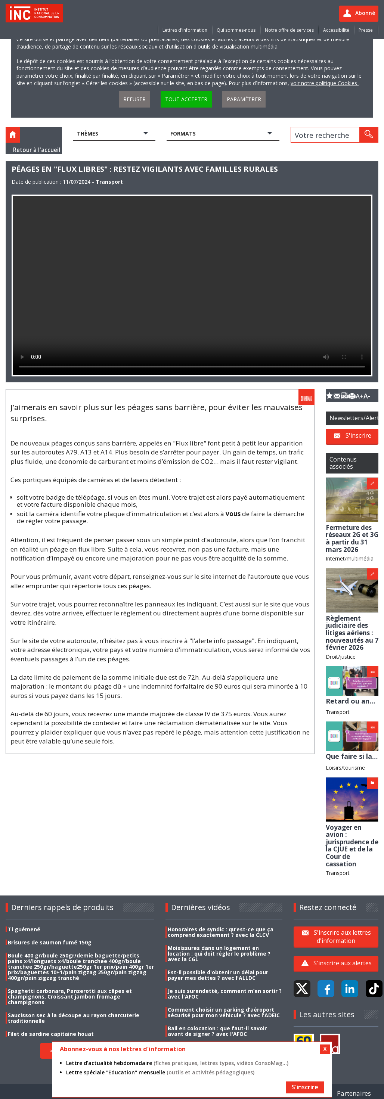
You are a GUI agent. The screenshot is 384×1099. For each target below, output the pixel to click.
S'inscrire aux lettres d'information (342, 936)
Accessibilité (336, 30)
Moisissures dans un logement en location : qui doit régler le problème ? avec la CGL (219, 953)
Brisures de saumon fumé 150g (50, 942)
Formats (183, 133)
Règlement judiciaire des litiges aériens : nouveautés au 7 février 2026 (352, 633)
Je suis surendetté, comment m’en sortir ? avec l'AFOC (225, 993)
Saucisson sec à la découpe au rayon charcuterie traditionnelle (73, 1018)
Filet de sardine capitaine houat (51, 1033)
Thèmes (87, 133)
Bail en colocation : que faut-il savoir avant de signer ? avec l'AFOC (217, 1031)
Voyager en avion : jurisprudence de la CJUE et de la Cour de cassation (352, 845)
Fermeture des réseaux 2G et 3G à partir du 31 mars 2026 (352, 538)
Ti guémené (24, 929)
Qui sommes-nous (236, 30)
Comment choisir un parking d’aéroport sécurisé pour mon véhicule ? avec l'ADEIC (224, 1012)
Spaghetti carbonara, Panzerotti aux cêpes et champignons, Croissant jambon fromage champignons (70, 996)
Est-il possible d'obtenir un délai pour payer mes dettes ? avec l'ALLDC (218, 975)
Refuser (134, 99)
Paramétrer (244, 99)
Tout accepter (186, 99)
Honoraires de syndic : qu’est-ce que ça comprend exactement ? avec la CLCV (220, 932)
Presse (366, 30)
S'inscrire (358, 435)
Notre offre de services (289, 30)
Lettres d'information (184, 30)
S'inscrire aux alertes (342, 963)
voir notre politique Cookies (325, 83)
